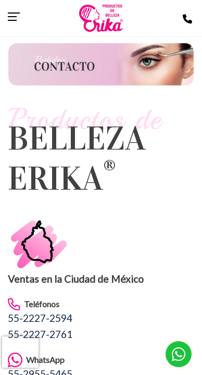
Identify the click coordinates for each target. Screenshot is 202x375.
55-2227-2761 (40, 334)
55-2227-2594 (40, 318)
